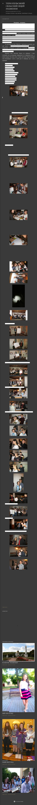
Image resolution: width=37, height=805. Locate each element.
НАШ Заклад (18, 13)
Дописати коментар (11, 664)
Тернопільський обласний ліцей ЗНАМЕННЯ (15, 6)
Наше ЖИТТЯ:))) (7, 762)
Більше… (30, 13)
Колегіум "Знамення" (10, 663)
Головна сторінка (10, 13)
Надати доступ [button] (4, 607)
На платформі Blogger (18, 801)
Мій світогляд (7, 713)
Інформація (25, 13)
